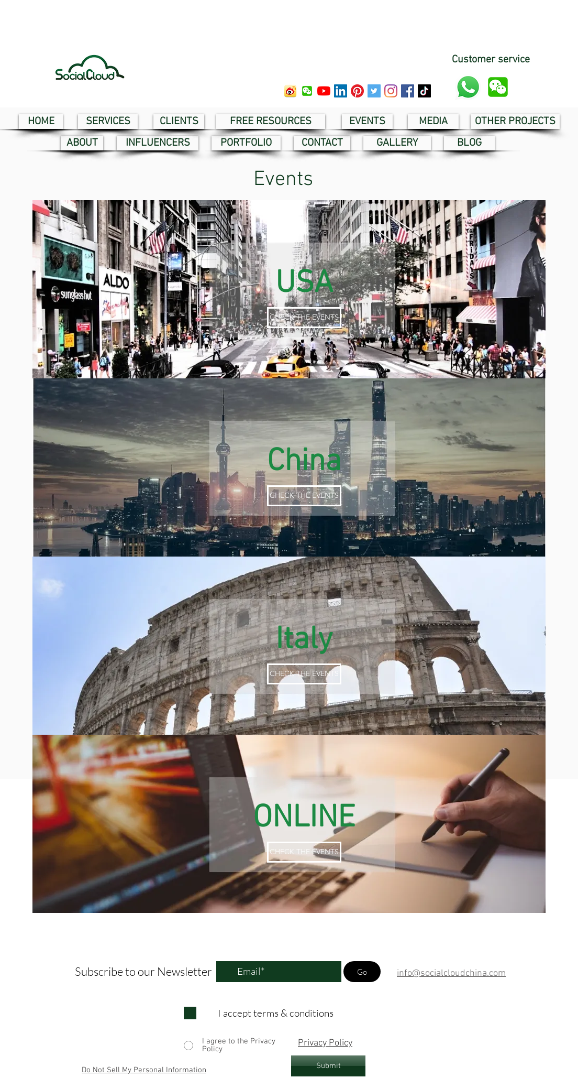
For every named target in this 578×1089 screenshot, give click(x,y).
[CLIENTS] (178, 121)
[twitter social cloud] (374, 90)
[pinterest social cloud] (357, 90)
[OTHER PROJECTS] (515, 121)
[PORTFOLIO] (246, 143)
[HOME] (41, 121)
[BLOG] (469, 143)
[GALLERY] (397, 143)
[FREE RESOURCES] (270, 121)
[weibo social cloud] (290, 90)
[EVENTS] (367, 121)
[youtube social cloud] (323, 90)
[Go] (362, 971)
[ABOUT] (82, 143)
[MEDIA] (433, 121)
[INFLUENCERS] (157, 143)
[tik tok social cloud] (424, 90)
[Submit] (328, 1065)
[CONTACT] (322, 143)
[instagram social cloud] (390, 90)
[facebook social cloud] (407, 90)
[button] (307, 90)
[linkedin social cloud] (340, 90)
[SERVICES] (108, 121)
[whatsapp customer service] (468, 87)
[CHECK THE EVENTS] (304, 317)
